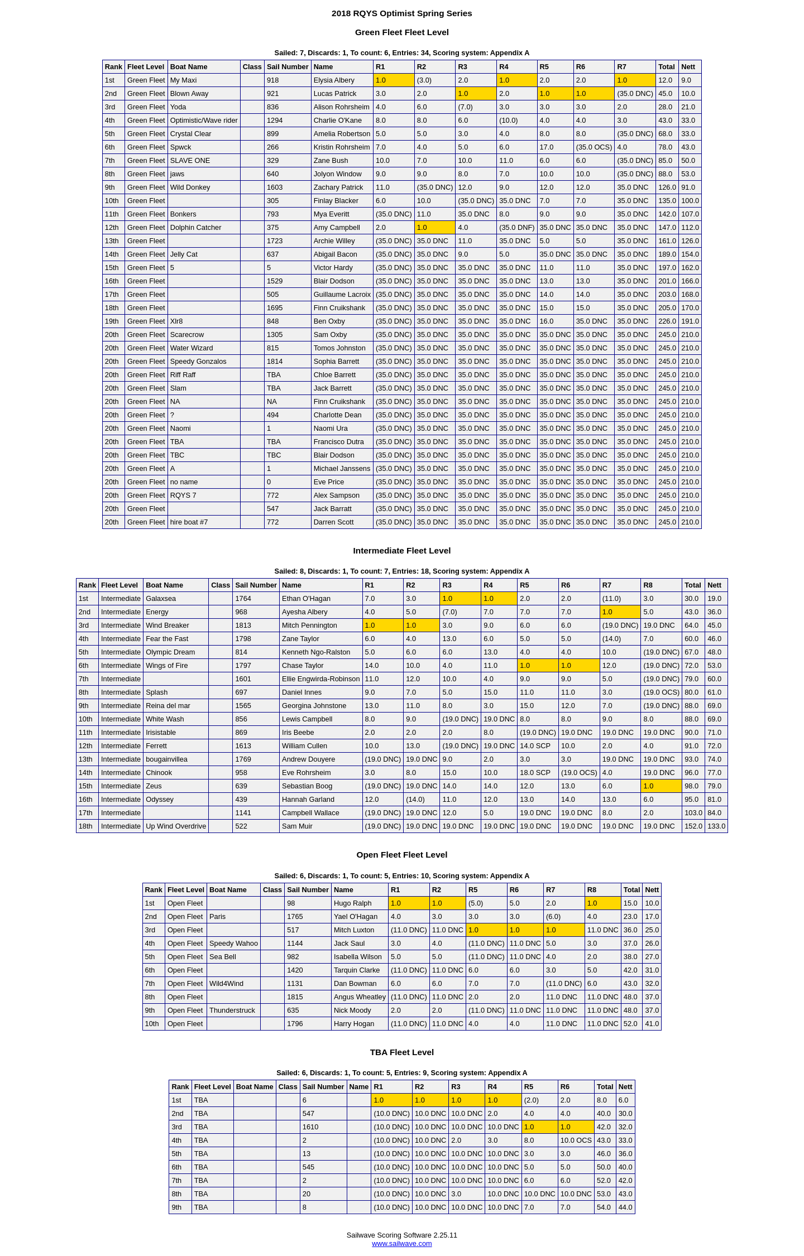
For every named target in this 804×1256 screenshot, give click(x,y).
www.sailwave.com (402, 1243)
